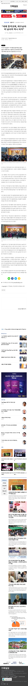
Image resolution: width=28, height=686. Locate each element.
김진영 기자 (7, 38)
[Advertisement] (14, 319)
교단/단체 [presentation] (4, 485)
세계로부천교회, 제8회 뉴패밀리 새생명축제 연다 (17, 493)
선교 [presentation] (4, 488)
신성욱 (2, 435)
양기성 (2, 403)
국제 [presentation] (4, 493)
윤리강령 (14, 677)
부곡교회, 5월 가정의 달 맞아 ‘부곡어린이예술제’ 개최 (17, 539)
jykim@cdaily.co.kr (12, 38)
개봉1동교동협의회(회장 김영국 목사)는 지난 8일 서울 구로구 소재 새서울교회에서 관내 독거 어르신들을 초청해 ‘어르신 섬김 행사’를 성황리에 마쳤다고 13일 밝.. (17, 589)
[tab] (4, 483)
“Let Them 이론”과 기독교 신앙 (8, 402)
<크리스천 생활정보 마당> (22, 308)
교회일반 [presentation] (4, 483)
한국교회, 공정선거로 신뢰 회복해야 (9, 425)
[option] (7, 455)
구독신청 (22, 1)
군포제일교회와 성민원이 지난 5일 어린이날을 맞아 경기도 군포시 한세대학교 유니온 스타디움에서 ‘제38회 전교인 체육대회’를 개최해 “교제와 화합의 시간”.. (17, 656)
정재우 (2, 419)
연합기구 (12, 22)
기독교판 (13, 1)
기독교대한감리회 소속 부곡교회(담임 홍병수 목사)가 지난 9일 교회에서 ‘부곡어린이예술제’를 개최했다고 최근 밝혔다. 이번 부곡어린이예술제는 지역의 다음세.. (17, 543)
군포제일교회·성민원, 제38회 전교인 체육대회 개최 (17, 651)
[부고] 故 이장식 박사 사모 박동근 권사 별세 (17, 607)
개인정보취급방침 (22, 676)
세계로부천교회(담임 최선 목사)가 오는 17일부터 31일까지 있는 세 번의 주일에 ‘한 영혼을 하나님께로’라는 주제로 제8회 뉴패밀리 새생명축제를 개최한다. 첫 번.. (17, 497)
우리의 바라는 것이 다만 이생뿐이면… (9, 440)
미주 (20, 1)
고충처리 (10, 677)
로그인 (26, 1)
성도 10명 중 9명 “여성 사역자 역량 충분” (17, 629)
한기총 (3, 290)
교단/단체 (6, 22)
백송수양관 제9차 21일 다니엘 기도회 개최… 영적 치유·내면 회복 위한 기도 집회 (17, 516)
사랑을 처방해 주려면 (5, 417)
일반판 (17, 1)
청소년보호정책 (5, 677)
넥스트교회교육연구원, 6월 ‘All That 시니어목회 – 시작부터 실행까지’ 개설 (17, 562)
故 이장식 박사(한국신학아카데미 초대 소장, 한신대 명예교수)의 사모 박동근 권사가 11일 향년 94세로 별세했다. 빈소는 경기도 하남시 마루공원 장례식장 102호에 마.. (17, 611)
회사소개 (2, 676)
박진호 (2, 442)
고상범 (2, 412)
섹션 (1, 1)
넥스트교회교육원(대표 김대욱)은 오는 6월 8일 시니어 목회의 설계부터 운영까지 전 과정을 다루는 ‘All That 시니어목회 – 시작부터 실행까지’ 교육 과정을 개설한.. (17, 567)
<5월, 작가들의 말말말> (6, 364)
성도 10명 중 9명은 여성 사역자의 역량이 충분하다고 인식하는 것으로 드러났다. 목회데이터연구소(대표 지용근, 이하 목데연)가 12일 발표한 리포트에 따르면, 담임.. (17, 634)
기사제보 (15, 676)
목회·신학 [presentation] (4, 491)
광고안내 (7, 676)
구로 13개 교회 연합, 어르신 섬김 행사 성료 (16, 585)
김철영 (2, 426)
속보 (3, 329)
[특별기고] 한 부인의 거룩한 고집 (8, 357)
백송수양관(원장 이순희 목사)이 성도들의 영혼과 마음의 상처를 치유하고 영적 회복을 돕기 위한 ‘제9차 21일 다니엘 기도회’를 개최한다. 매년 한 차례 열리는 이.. (17, 521)
